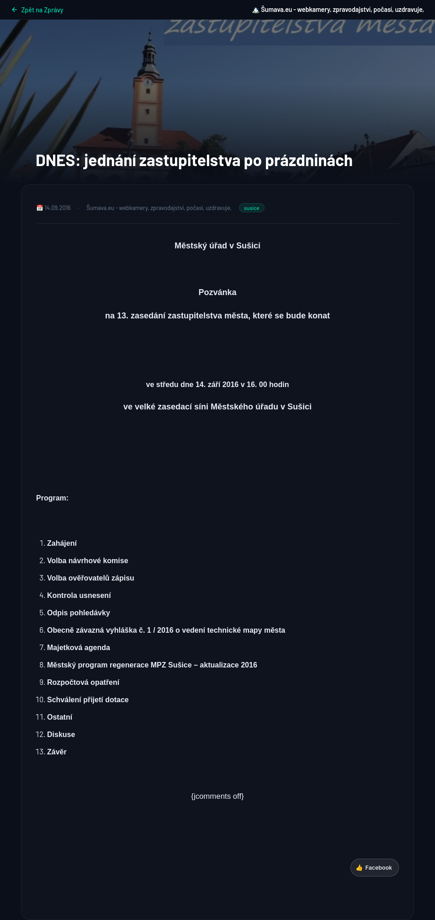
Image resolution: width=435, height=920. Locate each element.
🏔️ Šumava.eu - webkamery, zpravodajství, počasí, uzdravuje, (338, 9)
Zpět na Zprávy (37, 10)
